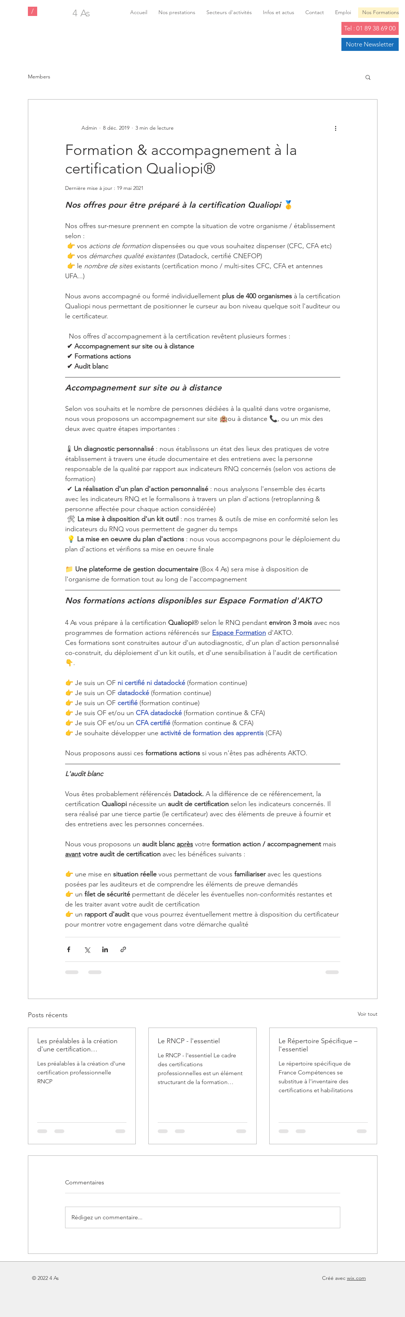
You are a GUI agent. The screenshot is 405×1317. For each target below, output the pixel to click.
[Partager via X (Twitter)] (86, 949)
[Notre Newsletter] (370, 44)
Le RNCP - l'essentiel (189, 1041)
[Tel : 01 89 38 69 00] (370, 28)
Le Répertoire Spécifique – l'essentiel (318, 1045)
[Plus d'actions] (335, 127)
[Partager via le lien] (123, 949)
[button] (368, 77)
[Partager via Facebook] (68, 949)
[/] (32, 11)
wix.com (356, 1278)
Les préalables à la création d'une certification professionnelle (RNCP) (77, 1045)
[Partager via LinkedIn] (105, 949)
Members (39, 76)
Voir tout (367, 1014)
